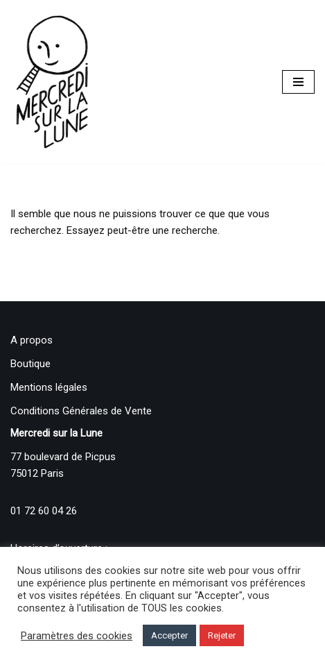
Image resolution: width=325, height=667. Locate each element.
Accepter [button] (169, 635)
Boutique (30, 363)
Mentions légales (48, 387)
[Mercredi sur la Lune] (52, 82)
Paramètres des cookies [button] (76, 636)
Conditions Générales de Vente (81, 411)
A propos (31, 340)
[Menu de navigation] (298, 82)
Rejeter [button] (222, 635)
